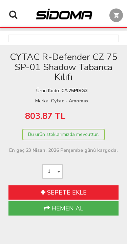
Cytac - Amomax (70, 101)
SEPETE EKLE (64, 192)
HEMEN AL (63, 208)
